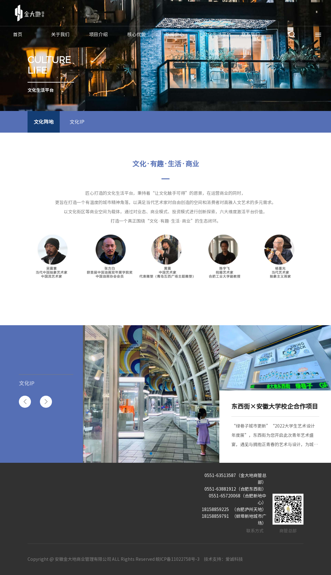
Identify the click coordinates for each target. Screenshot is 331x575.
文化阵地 (44, 121)
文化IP (77, 121)
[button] (25, 402)
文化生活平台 (217, 34)
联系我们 (250, 34)
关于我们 (60, 34)
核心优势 (136, 34)
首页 (17, 34)
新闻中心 (174, 34)
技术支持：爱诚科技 (223, 559)
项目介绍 (98, 34)
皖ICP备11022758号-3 (178, 559)
